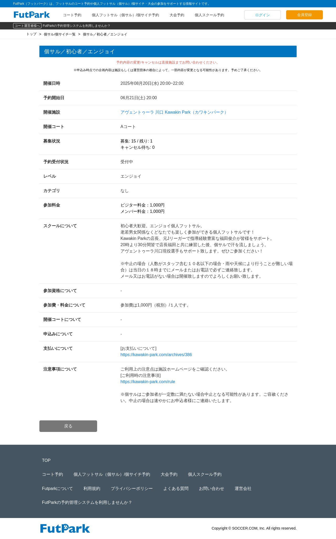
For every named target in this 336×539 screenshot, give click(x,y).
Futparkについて (57, 488)
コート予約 (72, 15)
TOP (46, 460)
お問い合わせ (211, 488)
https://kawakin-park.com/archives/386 (156, 354)
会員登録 (304, 15)
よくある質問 (175, 488)
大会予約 (177, 15)
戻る (68, 426)
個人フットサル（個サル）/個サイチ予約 (125, 15)
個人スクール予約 (209, 15)
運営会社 (243, 488)
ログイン (262, 15)
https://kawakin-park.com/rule (147, 381)
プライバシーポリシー (132, 488)
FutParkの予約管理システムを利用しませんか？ (77, 26)
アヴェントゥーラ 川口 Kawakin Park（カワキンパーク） (174, 112)
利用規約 (91, 488)
